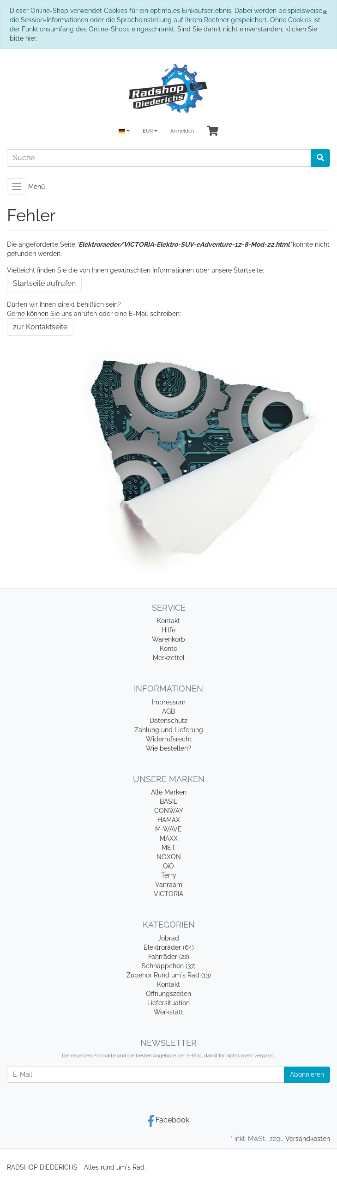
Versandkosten (307, 1138)
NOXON (168, 857)
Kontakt (168, 621)
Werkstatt (168, 1012)
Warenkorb (168, 639)
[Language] (124, 131)
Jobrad (168, 938)
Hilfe (168, 630)
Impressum (169, 702)
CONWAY (168, 810)
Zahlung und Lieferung (168, 730)
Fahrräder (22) (168, 956)
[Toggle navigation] (16, 186)
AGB (168, 711)
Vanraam (168, 884)
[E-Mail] (145, 1075)
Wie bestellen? (168, 748)
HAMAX (168, 820)
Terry (168, 875)
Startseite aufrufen (44, 283)
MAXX (169, 838)
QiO (168, 866)
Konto (168, 648)
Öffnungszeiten (168, 993)
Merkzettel (169, 657)
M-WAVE (168, 829)
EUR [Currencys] (150, 131)
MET (168, 847)
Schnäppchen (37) (169, 966)
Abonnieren (307, 1074)
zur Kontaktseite (40, 326)
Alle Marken (169, 792)
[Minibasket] (212, 131)
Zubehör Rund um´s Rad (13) (168, 975)
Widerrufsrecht (169, 739)
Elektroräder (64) (169, 947)
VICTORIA (168, 894)
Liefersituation (168, 1003)
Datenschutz (168, 720)
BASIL (168, 801)
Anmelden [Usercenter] (182, 131)
